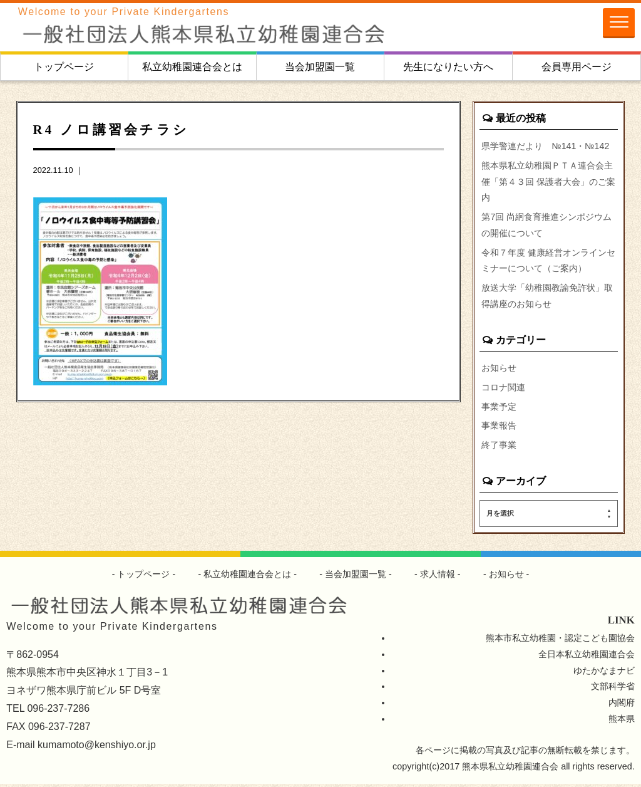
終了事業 (498, 448)
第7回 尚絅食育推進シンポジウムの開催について (546, 225)
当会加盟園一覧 (320, 66)
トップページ (64, 66)
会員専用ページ (576, 66)
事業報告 (498, 429)
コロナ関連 (503, 389)
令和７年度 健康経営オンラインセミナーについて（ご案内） (548, 261)
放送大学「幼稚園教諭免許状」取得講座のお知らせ (547, 297)
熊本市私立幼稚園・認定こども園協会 (560, 640)
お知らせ (498, 370)
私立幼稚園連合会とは (192, 66)
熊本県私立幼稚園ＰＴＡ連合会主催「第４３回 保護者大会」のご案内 (548, 181)
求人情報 (438, 577)
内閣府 (621, 706)
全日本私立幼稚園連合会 (586, 657)
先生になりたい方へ (448, 66)
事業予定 (498, 409)
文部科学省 (613, 689)
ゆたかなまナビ (604, 673)
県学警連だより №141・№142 (545, 146)
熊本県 (621, 722)
